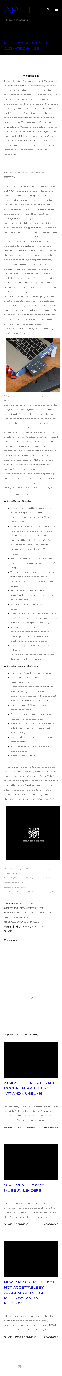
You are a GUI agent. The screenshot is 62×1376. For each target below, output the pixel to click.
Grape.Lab (33, 423)
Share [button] (8, 931)
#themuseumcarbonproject (22, 922)
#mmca (39, 908)
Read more (51, 1127)
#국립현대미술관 (12, 926)
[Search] (48, 6)
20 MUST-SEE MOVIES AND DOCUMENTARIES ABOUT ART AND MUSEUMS (30, 1088)
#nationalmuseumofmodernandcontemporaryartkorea (27, 915)
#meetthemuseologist (19, 908)
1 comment (21, 1224)
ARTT (18, 9)
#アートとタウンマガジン (35, 926)
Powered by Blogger (31, 1366)
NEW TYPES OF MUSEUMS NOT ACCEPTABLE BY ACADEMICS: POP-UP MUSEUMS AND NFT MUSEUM (29, 1292)
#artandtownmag (25, 903)
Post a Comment (25, 1127)
